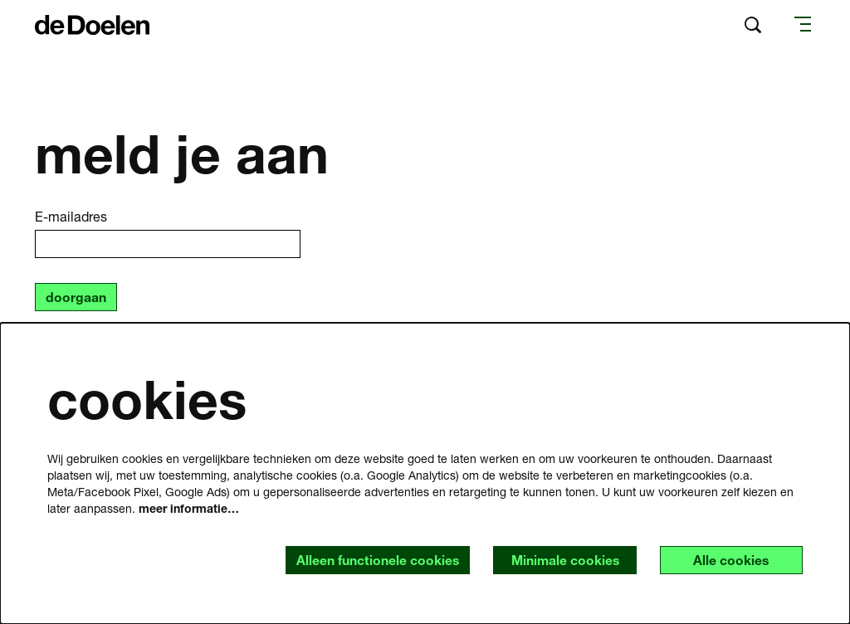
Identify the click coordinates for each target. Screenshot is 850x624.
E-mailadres (71, 216)
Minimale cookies (561, 560)
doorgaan (76, 297)
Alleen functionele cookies (371, 560)
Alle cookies (729, 560)
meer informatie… (189, 507)
